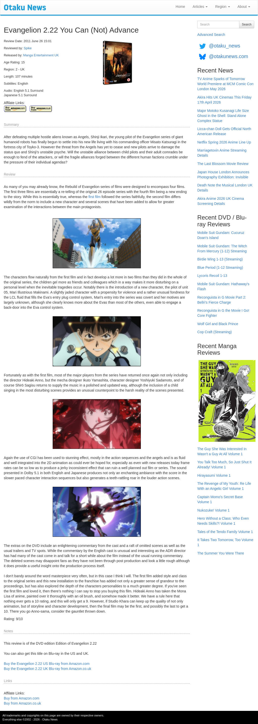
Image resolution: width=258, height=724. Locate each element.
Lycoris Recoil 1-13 (212, 276)
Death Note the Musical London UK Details (224, 187)
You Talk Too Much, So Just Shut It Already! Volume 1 (224, 464)
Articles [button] (200, 7)
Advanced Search (211, 35)
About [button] (244, 7)
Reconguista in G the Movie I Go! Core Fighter (223, 313)
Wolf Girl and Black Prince (217, 324)
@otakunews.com (228, 56)
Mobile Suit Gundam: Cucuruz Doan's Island (220, 235)
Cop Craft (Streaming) (214, 332)
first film (94, 197)
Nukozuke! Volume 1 (213, 510)
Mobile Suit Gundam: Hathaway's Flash (223, 286)
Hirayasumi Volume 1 (214, 475)
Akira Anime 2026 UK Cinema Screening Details (220, 201)
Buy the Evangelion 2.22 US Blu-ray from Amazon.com (46, 664)
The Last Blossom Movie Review (222, 164)
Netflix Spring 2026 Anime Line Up (224, 142)
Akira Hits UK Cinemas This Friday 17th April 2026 (224, 99)
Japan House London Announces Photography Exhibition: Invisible (223, 174)
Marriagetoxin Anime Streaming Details (221, 152)
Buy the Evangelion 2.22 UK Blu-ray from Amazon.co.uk (47, 669)
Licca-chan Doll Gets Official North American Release (224, 131)
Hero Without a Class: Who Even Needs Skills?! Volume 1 (223, 520)
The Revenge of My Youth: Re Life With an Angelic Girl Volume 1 (224, 486)
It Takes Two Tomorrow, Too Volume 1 (225, 542)
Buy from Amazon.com (21, 698)
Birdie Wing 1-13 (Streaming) (220, 259)
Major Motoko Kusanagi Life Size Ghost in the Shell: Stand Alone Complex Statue (223, 116)
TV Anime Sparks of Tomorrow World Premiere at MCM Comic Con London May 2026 (225, 84)
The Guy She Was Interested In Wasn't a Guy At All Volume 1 (222, 451)
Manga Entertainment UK (41, 55)
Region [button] (222, 7)
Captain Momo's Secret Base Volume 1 (220, 499)
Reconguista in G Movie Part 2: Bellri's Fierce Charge (221, 299)
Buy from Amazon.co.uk (22, 703)
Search (246, 24)
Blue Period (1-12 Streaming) (220, 268)
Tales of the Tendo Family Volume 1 (225, 532)
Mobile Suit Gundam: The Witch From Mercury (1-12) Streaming (222, 248)
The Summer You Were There (220, 553)
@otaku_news (224, 46)
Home (180, 7)
